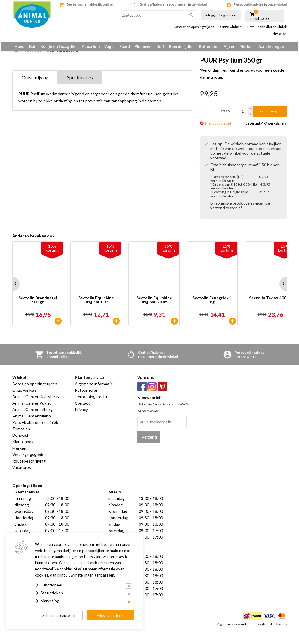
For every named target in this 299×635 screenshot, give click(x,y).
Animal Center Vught (31, 406)
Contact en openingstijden (193, 27)
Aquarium (91, 46)
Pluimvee (143, 46)
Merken (246, 46)
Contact (82, 406)
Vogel (109, 46)
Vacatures (21, 470)
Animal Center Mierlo (31, 419)
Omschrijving (35, 80)
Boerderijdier (181, 46)
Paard (124, 46)
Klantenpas (22, 444)
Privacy (81, 412)
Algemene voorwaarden (233, 627)
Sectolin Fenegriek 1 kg (212, 303)
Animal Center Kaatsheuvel (37, 399)
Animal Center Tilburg (32, 412)
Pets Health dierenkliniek (267, 27)
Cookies (281, 627)
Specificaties (80, 80)
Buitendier (209, 46)
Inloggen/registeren (220, 15)
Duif (160, 46)
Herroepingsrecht (91, 399)
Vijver (229, 46)
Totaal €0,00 (259, 18)
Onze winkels (230, 27)
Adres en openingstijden (34, 386)
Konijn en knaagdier (58, 46)
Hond (20, 46)
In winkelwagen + (270, 114)
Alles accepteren (111, 615)
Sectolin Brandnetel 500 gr (37, 303)
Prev (12, 287)
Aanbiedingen (271, 46)
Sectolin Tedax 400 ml (270, 301)
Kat (32, 46)
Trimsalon (279, 34)
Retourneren (86, 393)
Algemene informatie (94, 386)
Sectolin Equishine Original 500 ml (154, 303)
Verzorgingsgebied (29, 457)
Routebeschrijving (29, 464)
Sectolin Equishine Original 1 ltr (96, 303)
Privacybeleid (263, 627)
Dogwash (20, 438)
